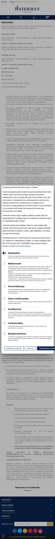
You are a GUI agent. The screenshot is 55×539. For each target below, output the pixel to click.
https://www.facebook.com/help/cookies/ (32, 281)
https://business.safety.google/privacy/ (20, 277)
